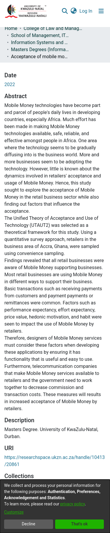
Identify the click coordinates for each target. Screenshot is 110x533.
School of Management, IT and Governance (40, 35)
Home (11, 28)
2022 (9, 84)
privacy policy (72, 504)
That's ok (79, 524)
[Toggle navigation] (101, 11)
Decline (28, 524)
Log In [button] (86, 11)
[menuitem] (73, 11)
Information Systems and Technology (40, 42)
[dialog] (55, 506)
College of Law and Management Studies (52, 28)
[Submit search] (64, 11)
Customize (13, 512)
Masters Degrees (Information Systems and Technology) (40, 49)
